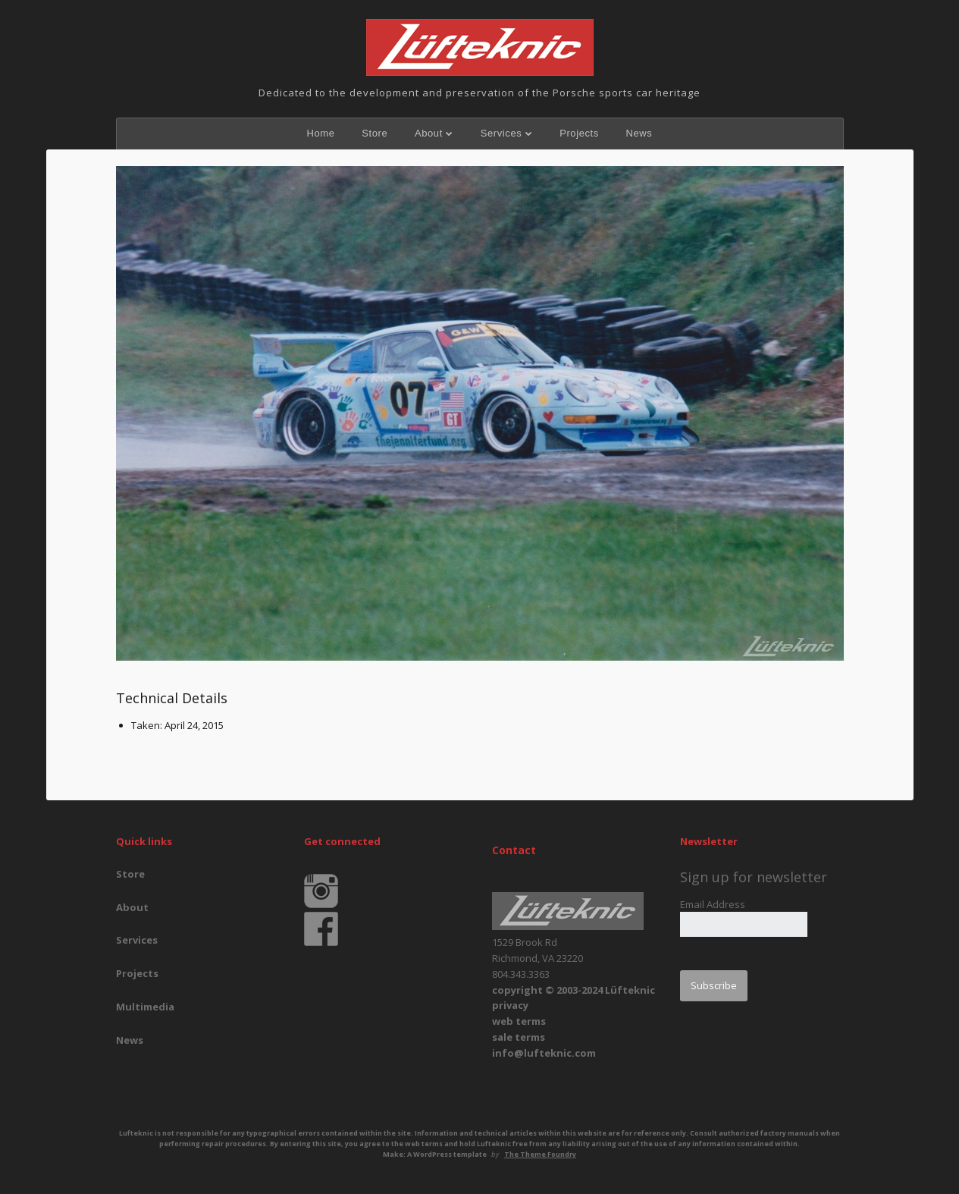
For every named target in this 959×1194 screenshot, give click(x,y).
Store (374, 133)
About (429, 133)
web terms (519, 1021)
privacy (510, 1005)
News (639, 133)
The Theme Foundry (540, 1154)
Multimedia (145, 1006)
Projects (579, 133)
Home (321, 133)
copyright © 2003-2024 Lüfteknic (573, 990)
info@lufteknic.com (544, 1053)
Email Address (712, 904)
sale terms (518, 1037)
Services (501, 133)
